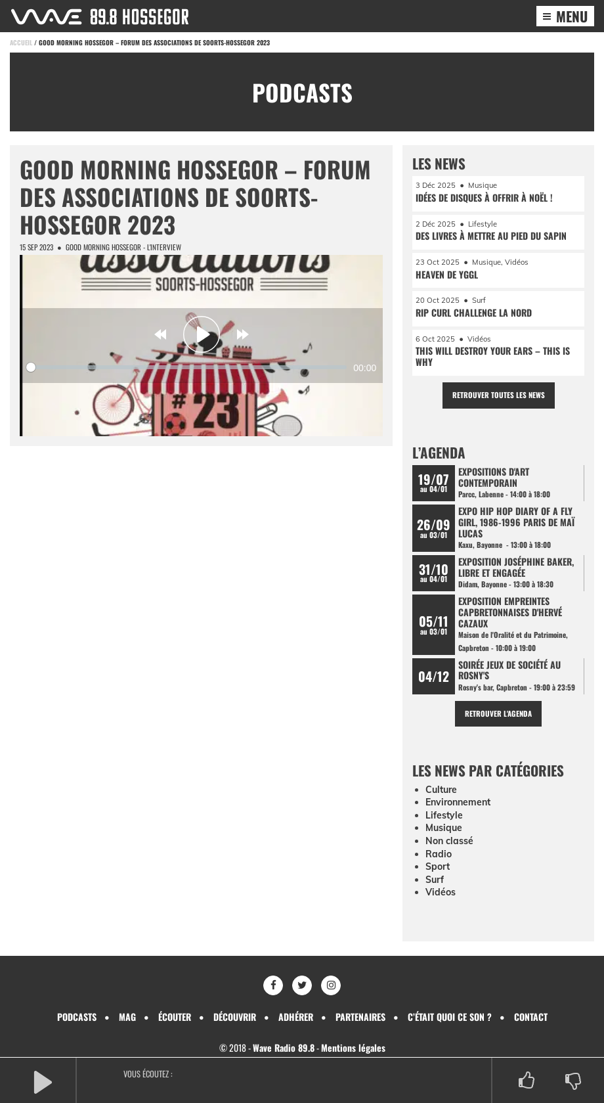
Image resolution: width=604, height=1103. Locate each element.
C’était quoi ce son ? (450, 1017)
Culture (441, 790)
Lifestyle (444, 815)
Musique (443, 828)
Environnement (457, 802)
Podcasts (77, 1017)
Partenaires (360, 1017)
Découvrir (234, 1017)
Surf (434, 880)
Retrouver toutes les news (498, 395)
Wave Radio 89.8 (283, 1047)
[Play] (201, 334)
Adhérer (295, 1017)
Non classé (449, 841)
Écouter (174, 1017)
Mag (127, 1017)
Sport (437, 866)
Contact (531, 1017)
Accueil (21, 42)
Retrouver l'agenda (498, 713)
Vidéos (440, 892)
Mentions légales (353, 1047)
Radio (438, 854)
